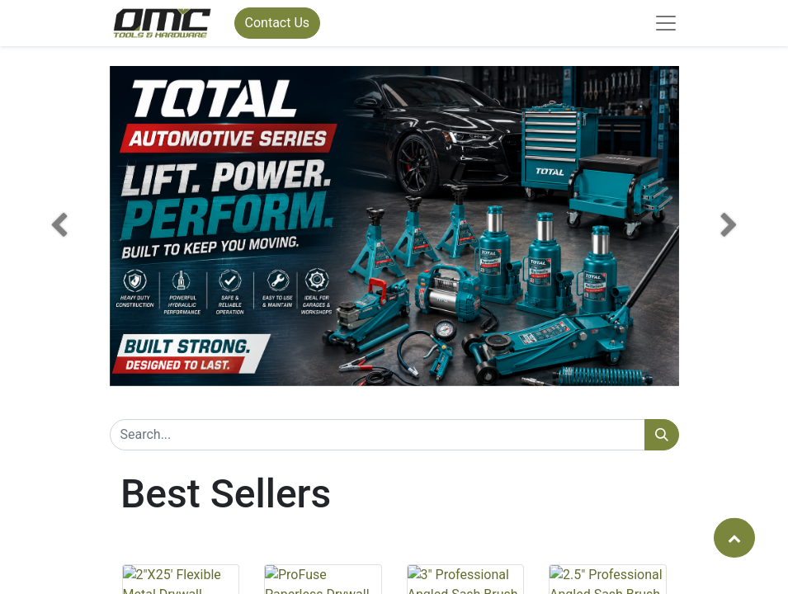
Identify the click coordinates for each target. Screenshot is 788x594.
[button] (59, 226)
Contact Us (277, 23)
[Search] (661, 434)
